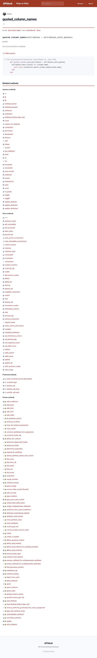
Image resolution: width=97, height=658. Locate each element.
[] (5, 97)
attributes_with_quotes (15, 516)
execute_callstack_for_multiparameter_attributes (24, 560)
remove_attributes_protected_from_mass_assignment (26, 608)
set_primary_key (10, 339)
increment (8, 165)
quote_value (11, 591)
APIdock (7, 3)
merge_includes (12, 479)
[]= (6, 100)
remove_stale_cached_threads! (18, 489)
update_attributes (11, 205)
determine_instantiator (15, 449)
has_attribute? (10, 151)
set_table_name (10, 346)
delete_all (8, 282)
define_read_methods (14, 550)
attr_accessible (10, 224)
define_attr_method (13, 439)
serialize (8, 329)
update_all (8, 363)
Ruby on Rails (22, 3)
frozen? (7, 148)
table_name (9, 356)
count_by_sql (9, 268)
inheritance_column (12, 309)
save (6, 185)
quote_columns (12, 587)
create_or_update (13, 537)
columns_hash (10, 251)
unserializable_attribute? (15, 614)
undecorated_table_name (16, 503)
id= (6, 161)
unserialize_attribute (14, 618)
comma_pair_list (12, 527)
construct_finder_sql (14, 435)
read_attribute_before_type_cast (18, 604)
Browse (79, 4)
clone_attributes (12, 523)
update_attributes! (11, 208)
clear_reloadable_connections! (16, 241)
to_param (8, 192)
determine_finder (13, 445)
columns (8, 248)
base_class (9, 231)
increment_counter (11, 305)
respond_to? (9, 181)
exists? (7, 295)
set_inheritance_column (13, 336)
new (6, 312)
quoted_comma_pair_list (15, 597)
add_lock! (10, 412)
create (7, 272)
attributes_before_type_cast (15, 117)
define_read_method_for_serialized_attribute (22, 547)
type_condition (12, 496)
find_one (10, 469)
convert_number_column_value (18, 530)
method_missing (12, 483)
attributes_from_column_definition (19, 510)
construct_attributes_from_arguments (20, 432)
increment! (9, 168)
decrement (9, 131)
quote (9, 584)
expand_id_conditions (14, 452)
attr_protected (10, 228)
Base (38, 30)
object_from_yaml (13, 577)
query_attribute (12, 581)
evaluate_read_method (15, 557)
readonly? (8, 175)
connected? (9, 255)
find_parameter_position (15, 567)
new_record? (9, 171)
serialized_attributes (12, 332)
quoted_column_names (15, 594)
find (6, 299)
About (90, 4)
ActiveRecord (30, 30)
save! (7, 188)
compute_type (12, 382)
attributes (8, 111)
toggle (7, 195)
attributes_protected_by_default (18, 513)
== (6, 94)
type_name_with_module (15, 500)
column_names (10, 245)
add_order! (10, 415)
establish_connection (12, 292)
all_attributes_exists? (14, 418)
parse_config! (11, 486)
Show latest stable (14, 30)
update (7, 359)
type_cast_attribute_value (16, 611)
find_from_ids (11, 462)
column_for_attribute (12, 124)
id (5, 158)
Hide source (10, 53)
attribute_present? (11, 107)
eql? (6, 141)
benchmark (9, 235)
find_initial (10, 466)
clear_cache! (11, 429)
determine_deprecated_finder (17, 442)
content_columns (11, 265)
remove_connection (12, 319)
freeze (7, 144)
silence (7, 349)
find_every (10, 459)
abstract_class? (10, 221)
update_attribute (11, 202)
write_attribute (12, 624)
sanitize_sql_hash (13, 392)
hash (6, 154)
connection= (9, 262)
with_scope (9, 370)
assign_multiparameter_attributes (19, 506)
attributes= (9, 114)
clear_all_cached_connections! (17, 425)
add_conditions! (12, 402)
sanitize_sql (11, 386)
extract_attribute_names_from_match (20, 456)
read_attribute (12, 601)
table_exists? (9, 353)
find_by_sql (9, 302)
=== (6, 218)
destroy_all (9, 289)
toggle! (7, 198)
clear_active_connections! (14, 238)
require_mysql (10, 322)
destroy (7, 138)
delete (7, 278)
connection (9, 127)
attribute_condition (13, 422)
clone (7, 121)
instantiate (10, 476)
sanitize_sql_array (13, 389)
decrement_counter (12, 275)
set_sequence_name (12, 343)
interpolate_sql (12, 570)
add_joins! (10, 405)
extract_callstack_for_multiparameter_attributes (24, 564)
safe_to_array (11, 493)
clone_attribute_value (14, 520)
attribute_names (11, 104)
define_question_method (15, 540)
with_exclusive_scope (12, 366)
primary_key (9, 316)
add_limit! (10, 408)
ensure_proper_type (14, 554)
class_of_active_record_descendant (19, 379)
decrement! (9, 134)
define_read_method (14, 543)
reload (7, 178)
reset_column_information (14, 326)
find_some (10, 472)
